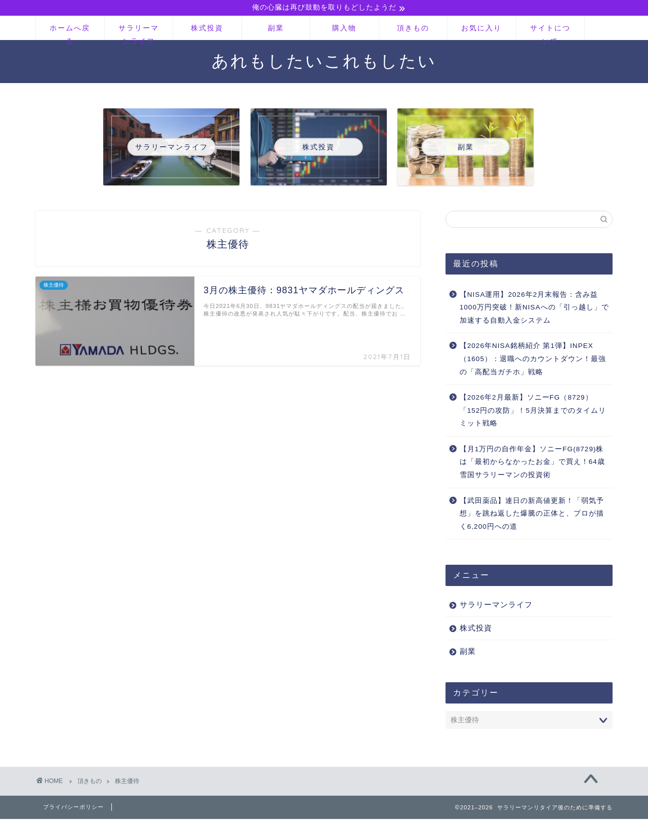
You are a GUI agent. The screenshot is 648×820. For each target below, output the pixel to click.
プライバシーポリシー (73, 808)
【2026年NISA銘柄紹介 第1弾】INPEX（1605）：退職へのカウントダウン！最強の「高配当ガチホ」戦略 (533, 359)
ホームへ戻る (70, 32)
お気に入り (481, 28)
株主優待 (127, 782)
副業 (276, 28)
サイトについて (550, 32)
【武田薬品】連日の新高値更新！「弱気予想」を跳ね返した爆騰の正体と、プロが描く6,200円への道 (532, 514)
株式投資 (207, 28)
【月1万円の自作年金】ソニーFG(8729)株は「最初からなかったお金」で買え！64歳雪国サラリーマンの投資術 (532, 463)
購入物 (344, 28)
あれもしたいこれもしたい (324, 61)
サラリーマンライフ (138, 32)
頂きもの (413, 28)
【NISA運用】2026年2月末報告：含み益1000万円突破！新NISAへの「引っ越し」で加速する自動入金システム (534, 308)
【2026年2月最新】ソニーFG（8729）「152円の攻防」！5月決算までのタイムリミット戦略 (533, 411)
